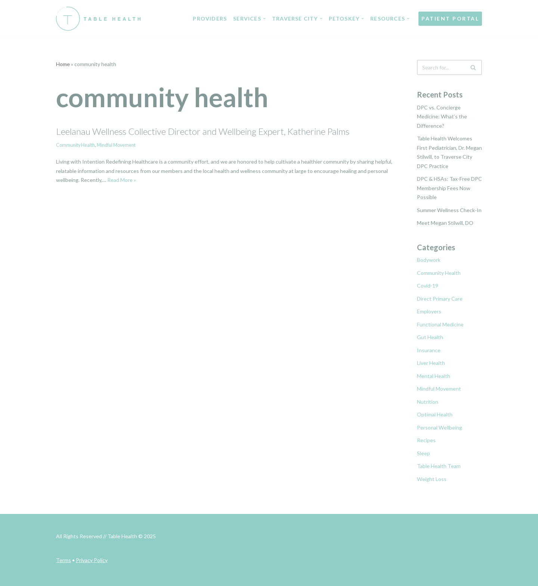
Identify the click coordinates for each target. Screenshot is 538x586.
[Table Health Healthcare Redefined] (98, 19)
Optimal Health (434, 414)
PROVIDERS (210, 18)
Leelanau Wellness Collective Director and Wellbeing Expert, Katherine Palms (202, 131)
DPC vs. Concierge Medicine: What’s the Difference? (442, 116)
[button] (264, 18)
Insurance (428, 350)
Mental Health (433, 376)
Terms (63, 560)
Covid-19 (427, 285)
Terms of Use (207, 577)
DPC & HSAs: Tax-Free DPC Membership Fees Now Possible (449, 188)
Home (63, 64)
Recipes (426, 440)
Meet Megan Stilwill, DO (445, 223)
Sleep (423, 453)
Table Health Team (439, 466)
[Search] (441, 67)
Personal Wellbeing (439, 427)
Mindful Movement (116, 145)
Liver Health (431, 363)
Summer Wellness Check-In (449, 210)
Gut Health (430, 337)
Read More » (121, 180)
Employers (429, 311)
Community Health (75, 145)
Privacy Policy (92, 560)
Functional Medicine (440, 324)
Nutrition (427, 402)
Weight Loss (431, 479)
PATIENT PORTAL (450, 18)
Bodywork (428, 260)
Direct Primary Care (440, 298)
